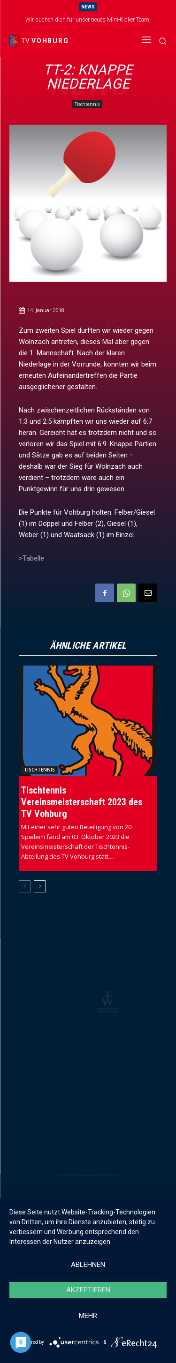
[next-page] (40, 886)
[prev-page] (25, 886)
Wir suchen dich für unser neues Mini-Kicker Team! (88, 19)
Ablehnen (88, 1264)
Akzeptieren (88, 1290)
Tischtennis (87, 104)
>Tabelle (31, 558)
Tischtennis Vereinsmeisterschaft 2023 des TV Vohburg (81, 802)
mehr (88, 1315)
